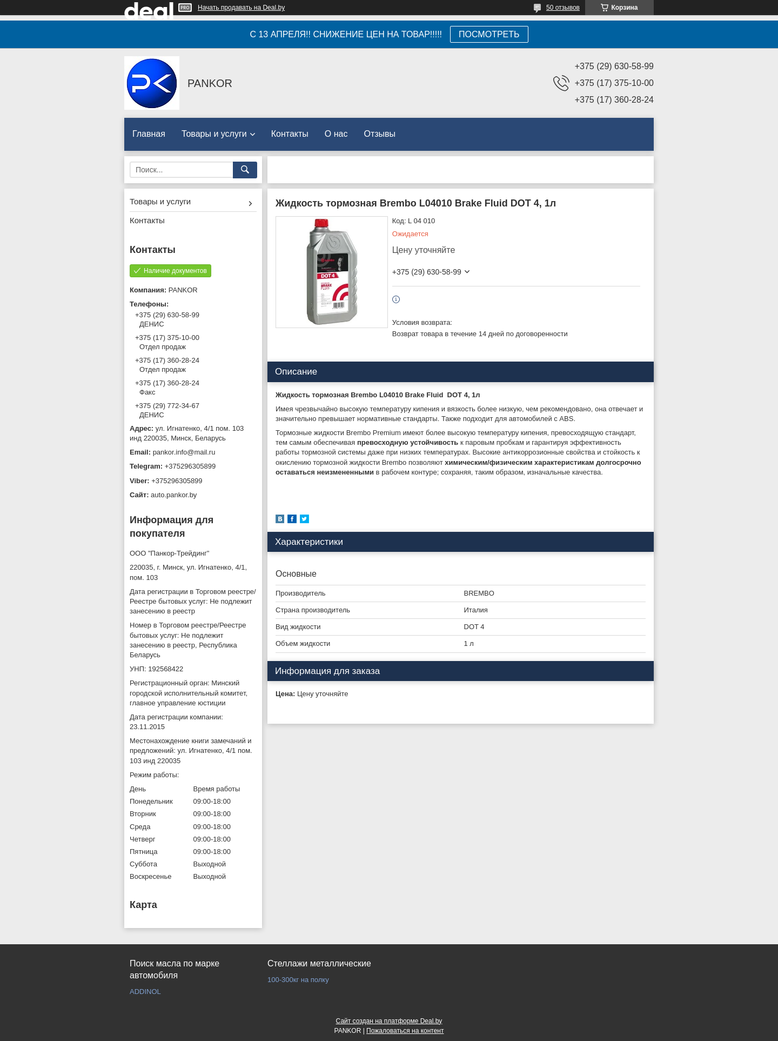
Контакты (289, 133)
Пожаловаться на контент (405, 1031)
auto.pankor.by (174, 495)
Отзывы (379, 133)
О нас (336, 133)
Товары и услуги (214, 133)
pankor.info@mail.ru (184, 452)
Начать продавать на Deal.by (241, 7)
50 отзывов (563, 7)
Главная (148, 133)
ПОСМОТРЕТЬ (489, 34)
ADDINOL (145, 991)
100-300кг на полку (298, 980)
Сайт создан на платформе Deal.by (389, 1021)
